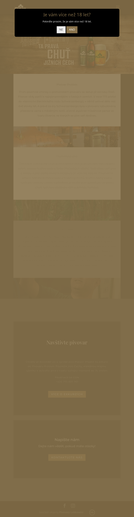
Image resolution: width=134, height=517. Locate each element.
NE (61, 30)
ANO (72, 30)
